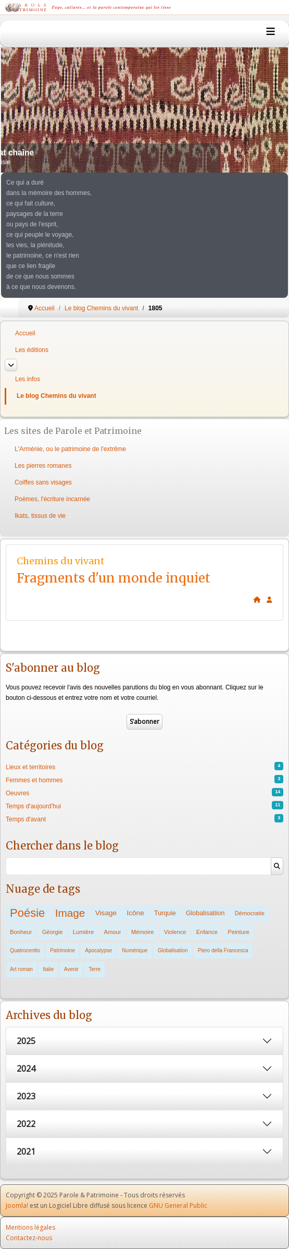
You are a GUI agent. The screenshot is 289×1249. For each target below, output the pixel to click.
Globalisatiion (205, 913)
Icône (135, 913)
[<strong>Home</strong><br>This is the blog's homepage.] (257, 599)
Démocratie (250, 913)
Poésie (27, 912)
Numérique (134, 950)
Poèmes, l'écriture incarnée (52, 499)
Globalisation (173, 950)
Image (70, 913)
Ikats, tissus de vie (40, 515)
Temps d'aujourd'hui (33, 806)
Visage (106, 913)
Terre (94, 969)
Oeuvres (17, 793)
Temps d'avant (26, 819)
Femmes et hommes (34, 780)
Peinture (238, 932)
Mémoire (142, 932)
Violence (175, 932)
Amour (112, 932)
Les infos (27, 379)
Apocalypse (98, 950)
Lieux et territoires (30, 767)
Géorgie (52, 932)
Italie (48, 969)
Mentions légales (30, 1227)
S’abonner (144, 721)
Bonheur (21, 932)
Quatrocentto (25, 950)
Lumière (83, 932)
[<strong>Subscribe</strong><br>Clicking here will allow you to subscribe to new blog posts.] (269, 599)
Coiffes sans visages (43, 482)
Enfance (207, 932)
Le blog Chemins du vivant (56, 395)
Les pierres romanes (43, 465)
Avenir (71, 969)
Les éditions (31, 350)
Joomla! (17, 1205)
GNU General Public (178, 1205)
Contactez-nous (29, 1237)
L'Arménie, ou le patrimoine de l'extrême (70, 449)
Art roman (21, 969)
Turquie (165, 913)
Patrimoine (62, 950)
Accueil (25, 333)
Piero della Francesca (223, 950)
